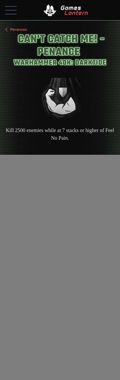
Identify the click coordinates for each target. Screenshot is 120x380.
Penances (15, 29)
